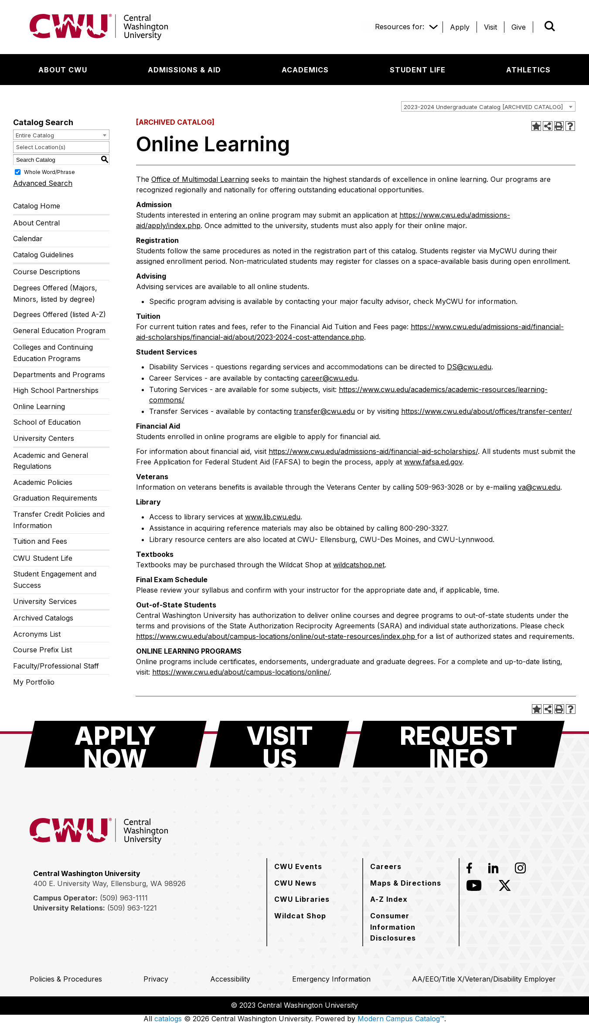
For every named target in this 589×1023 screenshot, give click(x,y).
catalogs (168, 1018)
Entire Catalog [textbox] (35, 135)
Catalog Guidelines (43, 254)
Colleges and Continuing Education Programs (53, 353)
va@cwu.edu (539, 487)
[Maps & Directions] (405, 883)
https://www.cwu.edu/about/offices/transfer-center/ (486, 411)
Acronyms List (37, 634)
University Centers (43, 438)
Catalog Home (36, 205)
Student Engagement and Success (54, 579)
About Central (36, 222)
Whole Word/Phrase (49, 172)
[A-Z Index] (389, 899)
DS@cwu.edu (469, 366)
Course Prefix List (42, 649)
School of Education (47, 422)
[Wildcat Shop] (300, 915)
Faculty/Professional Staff (56, 666)
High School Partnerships (56, 390)
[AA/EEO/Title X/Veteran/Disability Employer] (484, 979)
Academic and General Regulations (50, 461)
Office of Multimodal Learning (200, 179)
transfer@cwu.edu (324, 411)
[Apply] (459, 27)
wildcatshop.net (359, 564)
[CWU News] (295, 883)
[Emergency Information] (331, 979)
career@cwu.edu (329, 378)
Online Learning (39, 406)
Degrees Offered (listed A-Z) (59, 314)
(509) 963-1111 (124, 897)
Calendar (28, 238)
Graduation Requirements (55, 498)
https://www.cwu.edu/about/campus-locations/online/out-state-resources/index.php (276, 636)
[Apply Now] (115, 744)
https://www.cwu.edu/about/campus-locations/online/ (241, 672)
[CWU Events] (298, 866)
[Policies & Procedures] (66, 979)
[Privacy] (156, 979)
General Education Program (59, 330)
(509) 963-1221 (132, 908)
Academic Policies (42, 482)
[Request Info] (458, 744)
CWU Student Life (42, 558)
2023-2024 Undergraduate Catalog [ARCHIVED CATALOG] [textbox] (483, 106)
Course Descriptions (46, 271)
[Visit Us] (279, 744)
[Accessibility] (230, 979)
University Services (45, 601)
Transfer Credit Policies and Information (59, 520)
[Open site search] (549, 26)
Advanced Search (42, 183)
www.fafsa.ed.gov (433, 461)
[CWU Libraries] (302, 899)
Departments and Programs (59, 374)
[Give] (518, 27)
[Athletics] (528, 69)
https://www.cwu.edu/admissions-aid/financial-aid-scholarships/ (373, 451)
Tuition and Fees (40, 541)
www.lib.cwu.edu (272, 516)
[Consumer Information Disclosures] (411, 927)
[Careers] (386, 866)
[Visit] (490, 27)
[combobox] (488, 106)
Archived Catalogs (43, 618)
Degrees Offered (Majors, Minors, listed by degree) (55, 293)
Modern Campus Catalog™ (400, 1018)
